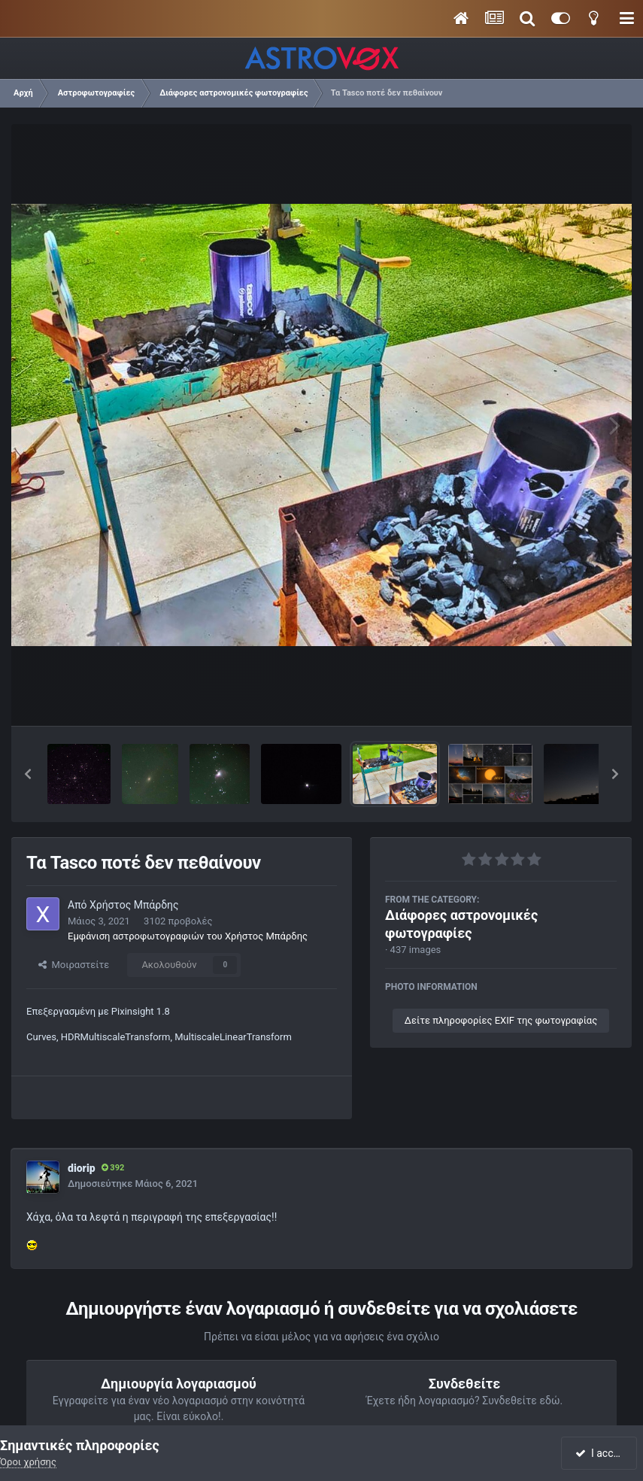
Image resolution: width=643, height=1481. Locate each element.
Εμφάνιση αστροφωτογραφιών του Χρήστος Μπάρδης (188, 936)
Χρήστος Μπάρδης (134, 905)
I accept (600, 1453)
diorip (82, 1168)
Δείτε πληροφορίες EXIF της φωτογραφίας (501, 1020)
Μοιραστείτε (73, 964)
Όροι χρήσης (28, 1461)
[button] (27, 774)
